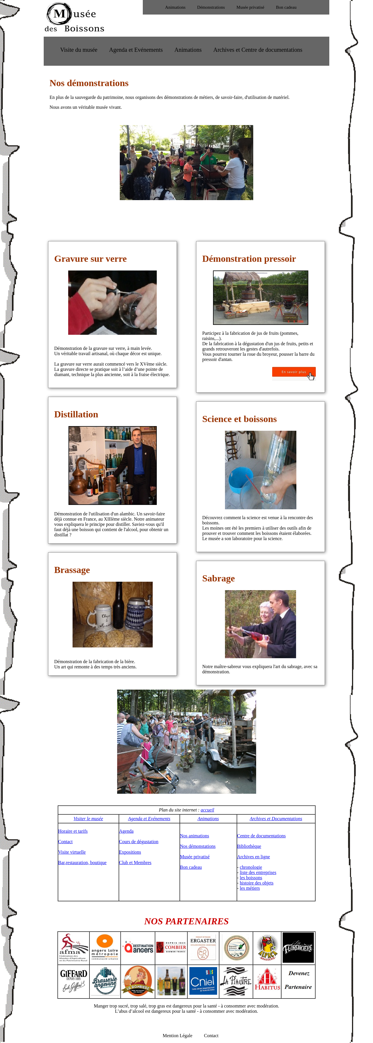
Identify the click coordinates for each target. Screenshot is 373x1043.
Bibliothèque (249, 846)
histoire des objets (257, 882)
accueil (207, 809)
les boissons (251, 877)
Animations (175, 7)
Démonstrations (211, 7)
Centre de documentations (261, 835)
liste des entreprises (258, 872)
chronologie (251, 867)
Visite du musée (79, 50)
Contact (65, 841)
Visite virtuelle (72, 852)
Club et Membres (135, 862)
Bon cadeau (286, 7)
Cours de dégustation (139, 841)
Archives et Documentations (276, 818)
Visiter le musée (88, 818)
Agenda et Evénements (136, 50)
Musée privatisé (250, 7)
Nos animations (194, 835)
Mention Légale (177, 1035)
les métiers (250, 888)
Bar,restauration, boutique (82, 862)
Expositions (130, 852)
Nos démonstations (198, 846)
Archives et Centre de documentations (257, 50)
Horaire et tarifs (73, 831)
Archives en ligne (253, 856)
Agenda (126, 831)
